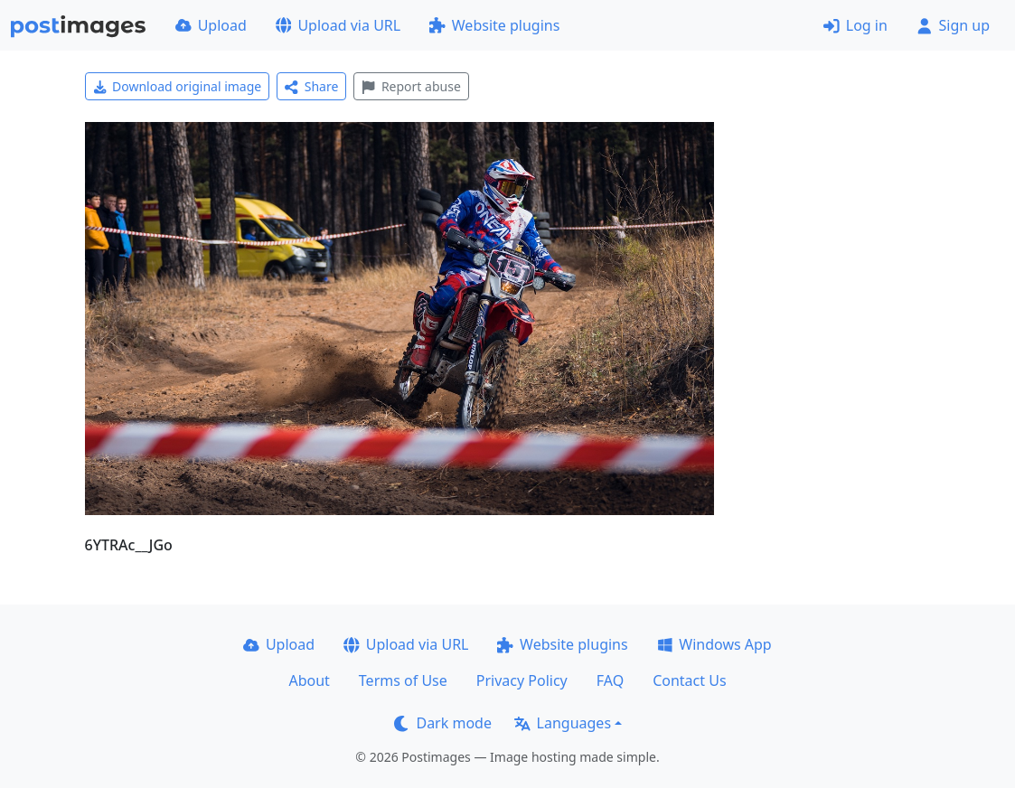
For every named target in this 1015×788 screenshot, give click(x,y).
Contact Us (689, 680)
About (308, 680)
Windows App (714, 644)
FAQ (610, 680)
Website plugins (494, 25)
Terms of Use (403, 680)
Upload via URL (338, 25)
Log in (855, 25)
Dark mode (443, 723)
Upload (211, 25)
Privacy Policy (522, 680)
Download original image (177, 86)
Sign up (953, 25)
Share (311, 86)
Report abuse (411, 86)
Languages (562, 723)
